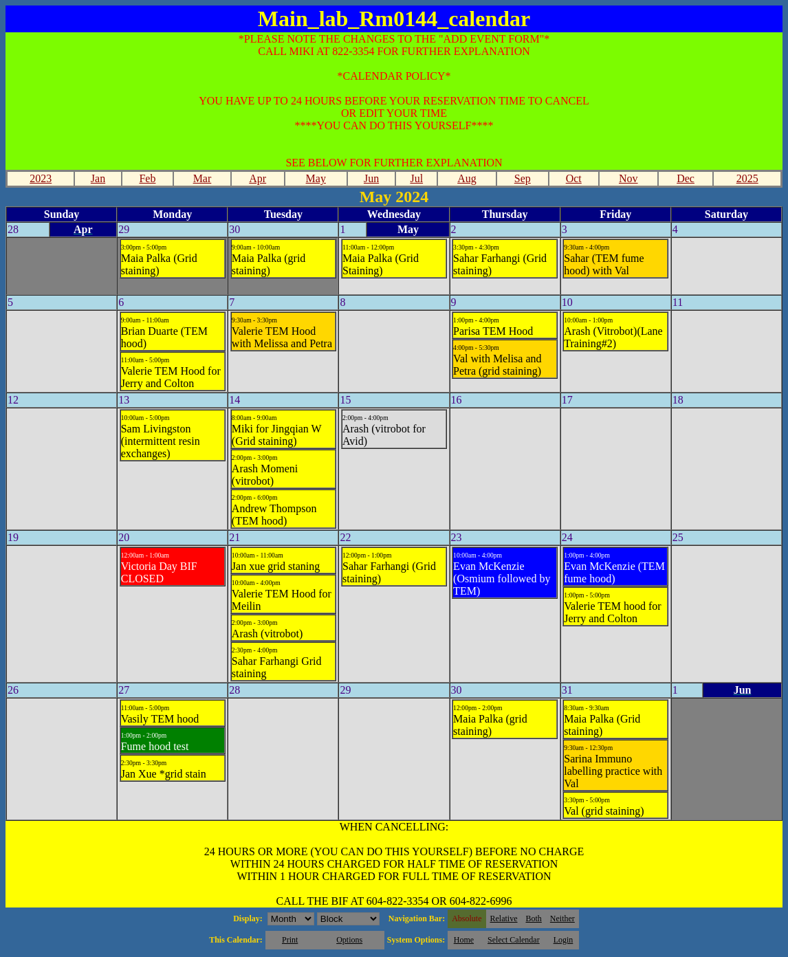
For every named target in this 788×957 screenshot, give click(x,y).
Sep (522, 178)
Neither (562, 918)
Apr (257, 178)
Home (464, 940)
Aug (467, 178)
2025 (747, 178)
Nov (628, 178)
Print (290, 940)
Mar (202, 178)
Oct (574, 178)
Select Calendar (514, 940)
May (316, 178)
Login (563, 940)
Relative (504, 918)
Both (534, 918)
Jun (371, 178)
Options (349, 940)
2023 (41, 178)
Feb (147, 178)
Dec (685, 178)
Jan (98, 178)
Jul (416, 178)
